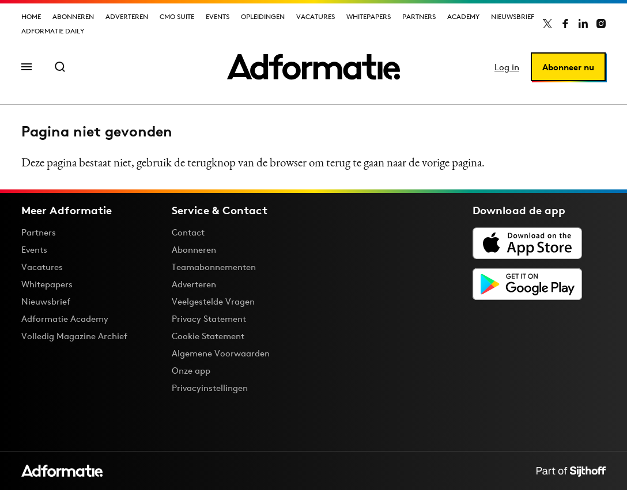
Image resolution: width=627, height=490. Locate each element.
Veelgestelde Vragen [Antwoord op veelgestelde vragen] (213, 301)
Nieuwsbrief (512, 16)
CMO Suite (177, 16)
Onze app (191, 370)
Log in (506, 67)
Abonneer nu (568, 67)
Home (31, 16)
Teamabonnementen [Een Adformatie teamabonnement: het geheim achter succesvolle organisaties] (214, 266)
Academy (463, 16)
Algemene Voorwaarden (221, 353)
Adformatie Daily (52, 30)
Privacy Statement (209, 318)
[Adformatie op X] (547, 23)
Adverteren (126, 16)
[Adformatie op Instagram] (601, 23)
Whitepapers (368, 16)
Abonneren (73, 16)
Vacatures (315, 16)
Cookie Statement (208, 336)
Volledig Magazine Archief (74, 336)
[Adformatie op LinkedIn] (583, 23)
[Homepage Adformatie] (313, 66)
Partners (419, 16)
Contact (188, 232)
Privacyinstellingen (210, 388)
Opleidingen (263, 16)
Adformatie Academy (64, 318)
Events (217, 16)
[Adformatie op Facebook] (565, 23)
